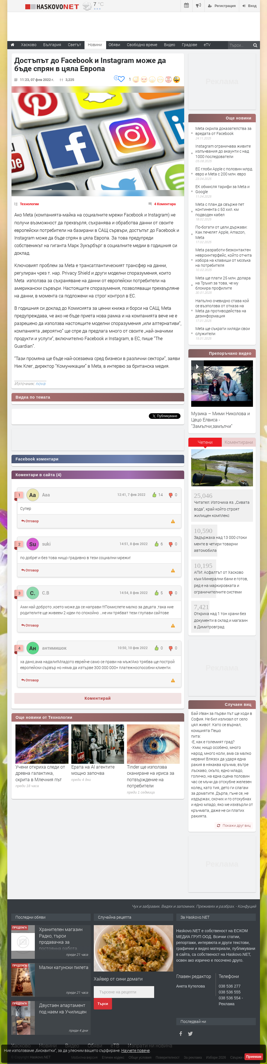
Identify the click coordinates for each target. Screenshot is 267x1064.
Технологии (29, 203)
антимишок (54, 648)
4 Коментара (165, 203)
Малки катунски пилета (63, 967)
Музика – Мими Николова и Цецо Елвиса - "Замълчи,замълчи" (220, 419)
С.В (45, 593)
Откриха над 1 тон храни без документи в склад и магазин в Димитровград (221, 620)
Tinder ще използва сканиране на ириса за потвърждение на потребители (150, 776)
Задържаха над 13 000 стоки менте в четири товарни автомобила (220, 544)
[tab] (205, 444)
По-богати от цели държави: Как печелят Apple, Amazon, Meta (221, 232)
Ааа (46, 495)
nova (40, 383)
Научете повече (135, 1050)
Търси (103, 1004)
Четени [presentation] (205, 442)
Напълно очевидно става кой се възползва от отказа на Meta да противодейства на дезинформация (222, 308)
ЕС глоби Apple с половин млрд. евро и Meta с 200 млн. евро (224, 171)
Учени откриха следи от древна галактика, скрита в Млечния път (40, 773)
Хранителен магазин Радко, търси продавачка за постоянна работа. (61, 938)
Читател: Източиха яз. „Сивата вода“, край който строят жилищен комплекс (222, 509)
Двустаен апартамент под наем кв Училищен (62, 1008)
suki (46, 544)
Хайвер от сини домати (118, 979)
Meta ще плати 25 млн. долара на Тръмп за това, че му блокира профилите (223, 283)
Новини (95, 44)
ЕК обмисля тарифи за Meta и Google (222, 189)
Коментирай (98, 698)
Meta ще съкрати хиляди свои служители (222, 331)
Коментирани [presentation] (239, 442)
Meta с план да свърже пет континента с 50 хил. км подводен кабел (219, 209)
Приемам (253, 1057)
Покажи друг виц (233, 825)
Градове (189, 44)
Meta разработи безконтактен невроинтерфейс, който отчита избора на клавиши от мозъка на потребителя (223, 257)
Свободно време (142, 44)
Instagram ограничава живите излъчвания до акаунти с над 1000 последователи (223, 151)
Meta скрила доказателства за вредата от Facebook (223, 131)
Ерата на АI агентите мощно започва (93, 770)
